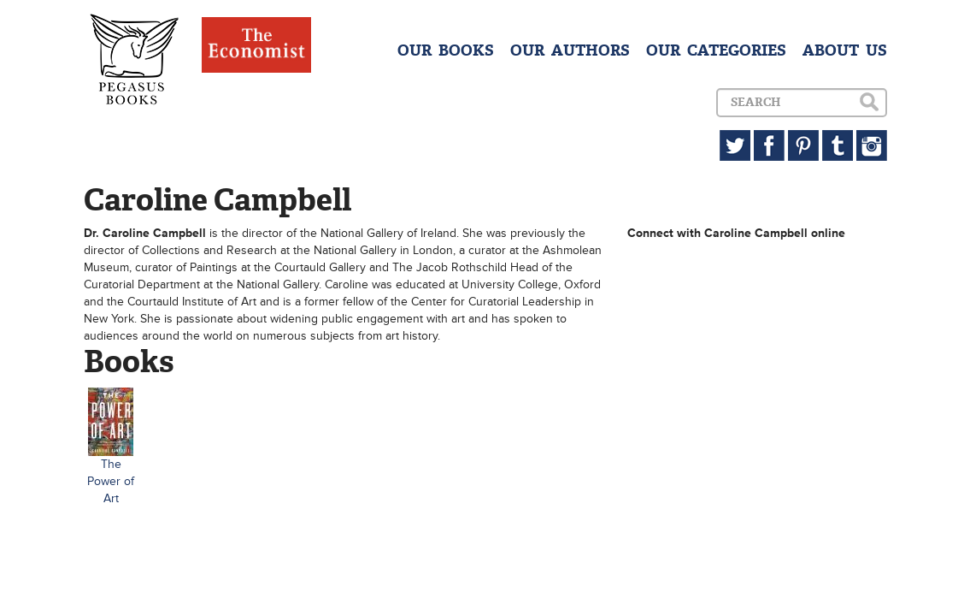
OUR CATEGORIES (716, 50)
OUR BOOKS (445, 50)
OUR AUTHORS (570, 50)
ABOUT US (844, 50)
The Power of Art (110, 481)
